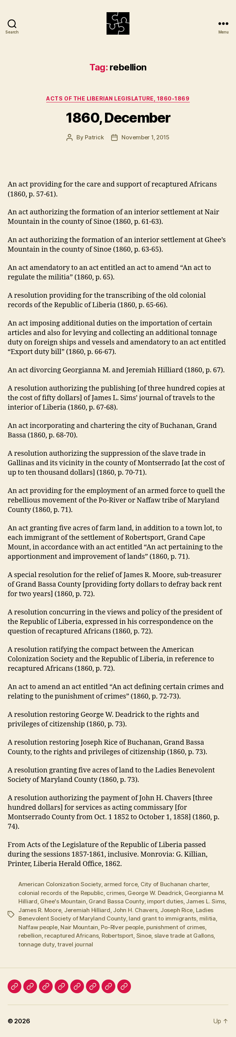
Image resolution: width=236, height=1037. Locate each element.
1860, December (118, 117)
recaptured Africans (71, 935)
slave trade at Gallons (183, 935)
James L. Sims (205, 901)
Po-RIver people (122, 927)
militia (207, 918)
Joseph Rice (176, 910)
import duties (165, 901)
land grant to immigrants (162, 918)
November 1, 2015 (145, 137)
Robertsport (117, 935)
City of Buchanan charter (174, 884)
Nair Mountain (79, 927)
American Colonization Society (59, 884)
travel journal (75, 944)
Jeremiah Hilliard (87, 910)
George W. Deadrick (154, 893)
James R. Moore (39, 910)
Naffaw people (38, 927)
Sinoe (144, 935)
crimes (115, 893)
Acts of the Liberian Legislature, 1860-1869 (117, 98)
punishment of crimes (175, 927)
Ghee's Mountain (63, 901)
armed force (120, 884)
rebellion (30, 935)
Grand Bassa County (116, 901)
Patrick (94, 137)
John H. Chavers (135, 910)
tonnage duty (36, 944)
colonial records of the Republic (60, 893)
